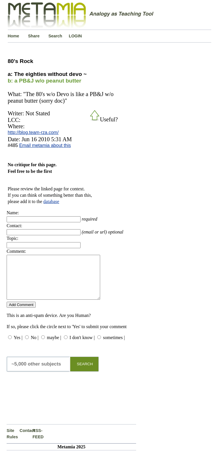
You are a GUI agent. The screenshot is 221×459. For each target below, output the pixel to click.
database (51, 201)
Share (33, 36)
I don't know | (82, 346)
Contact (26, 439)
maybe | (54, 346)
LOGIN (75, 36)
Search (55, 36)
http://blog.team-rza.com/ (33, 132)
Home (13, 36)
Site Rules (12, 442)
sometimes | (114, 346)
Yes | (18, 346)
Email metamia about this (45, 145)
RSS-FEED (38, 442)
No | (35, 346)
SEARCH (85, 372)
